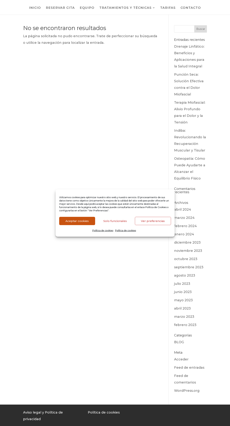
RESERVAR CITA (60, 8)
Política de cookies (102, 230)
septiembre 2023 (188, 267)
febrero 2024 (185, 226)
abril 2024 (182, 210)
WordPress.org (187, 391)
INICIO (35, 8)
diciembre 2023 (187, 242)
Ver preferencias (153, 221)
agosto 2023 (184, 275)
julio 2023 (182, 284)
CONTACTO (191, 8)
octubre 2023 (185, 259)
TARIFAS (168, 8)
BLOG (179, 342)
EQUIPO (87, 8)
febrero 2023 (185, 325)
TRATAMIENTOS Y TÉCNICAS (125, 8)
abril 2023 (182, 308)
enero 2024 (184, 234)
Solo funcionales (115, 221)
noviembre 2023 (188, 251)
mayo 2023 (183, 300)
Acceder (181, 359)
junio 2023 (183, 292)
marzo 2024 (184, 218)
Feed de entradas (189, 368)
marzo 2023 (184, 317)
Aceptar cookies (77, 221)
